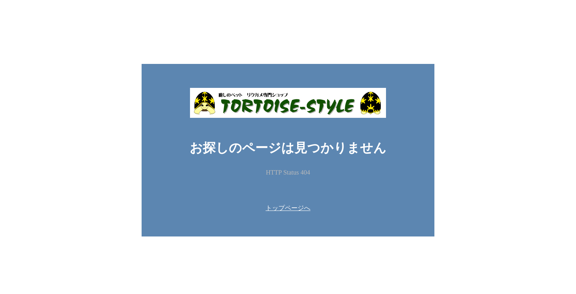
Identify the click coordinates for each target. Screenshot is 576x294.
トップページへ (288, 208)
